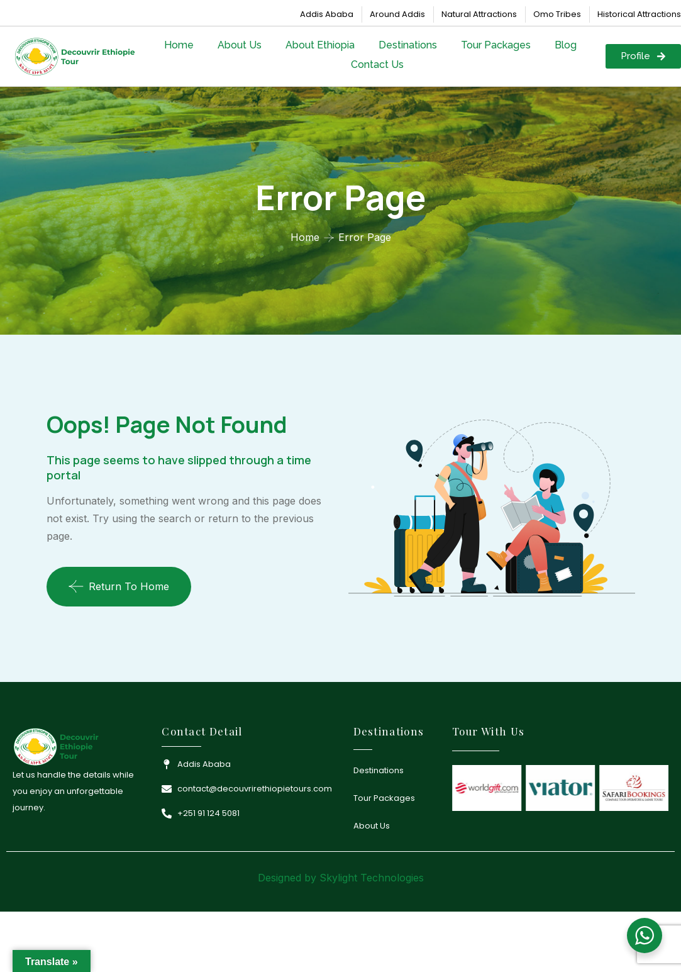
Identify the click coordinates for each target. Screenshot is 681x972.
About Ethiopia (320, 45)
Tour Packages (496, 45)
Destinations (408, 45)
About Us (240, 45)
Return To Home (119, 586)
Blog (566, 45)
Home (179, 45)
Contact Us (377, 64)
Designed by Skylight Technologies (341, 877)
